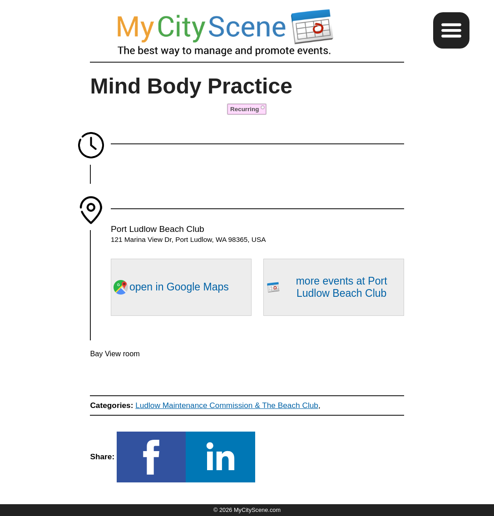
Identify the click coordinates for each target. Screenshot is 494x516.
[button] (451, 30)
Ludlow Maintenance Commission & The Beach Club (226, 405)
